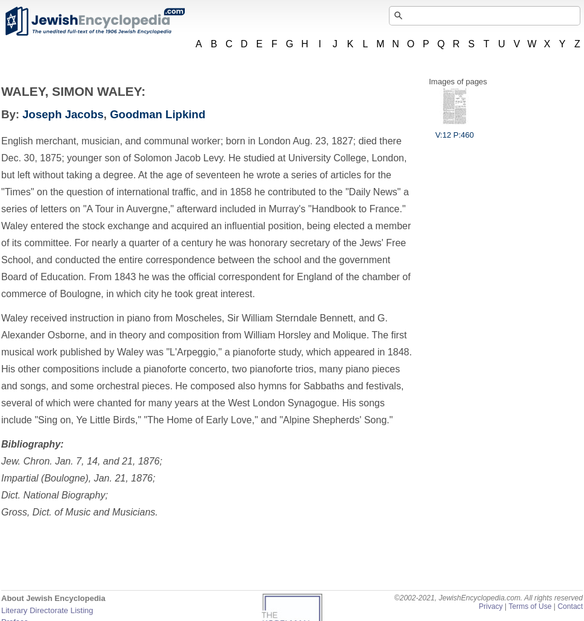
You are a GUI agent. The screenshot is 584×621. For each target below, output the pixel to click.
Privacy (491, 606)
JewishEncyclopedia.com (94, 21)
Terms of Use (529, 606)
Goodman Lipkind (157, 114)
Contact (570, 606)
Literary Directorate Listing (47, 610)
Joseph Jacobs (63, 114)
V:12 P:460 (454, 130)
